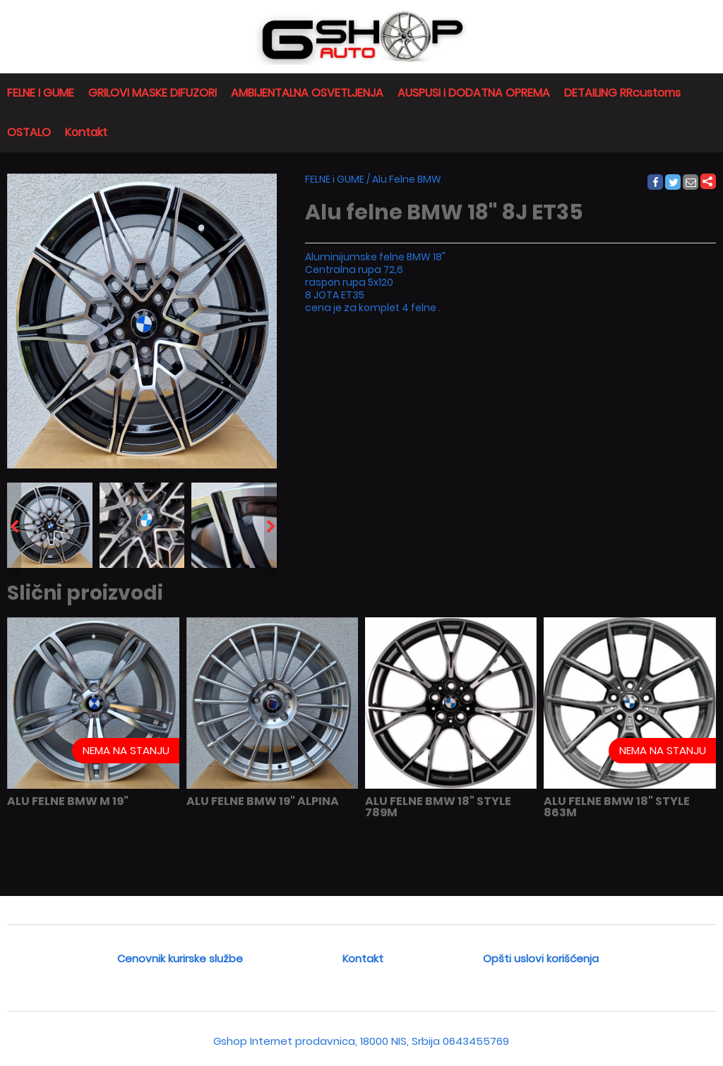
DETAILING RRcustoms (622, 93)
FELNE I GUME (40, 93)
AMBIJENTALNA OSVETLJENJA (307, 93)
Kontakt (86, 132)
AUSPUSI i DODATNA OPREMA (474, 93)
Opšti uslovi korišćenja (541, 958)
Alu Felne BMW (406, 179)
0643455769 (476, 1041)
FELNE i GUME (334, 179)
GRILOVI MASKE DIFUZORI (152, 93)
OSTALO (29, 132)
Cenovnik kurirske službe (180, 958)
